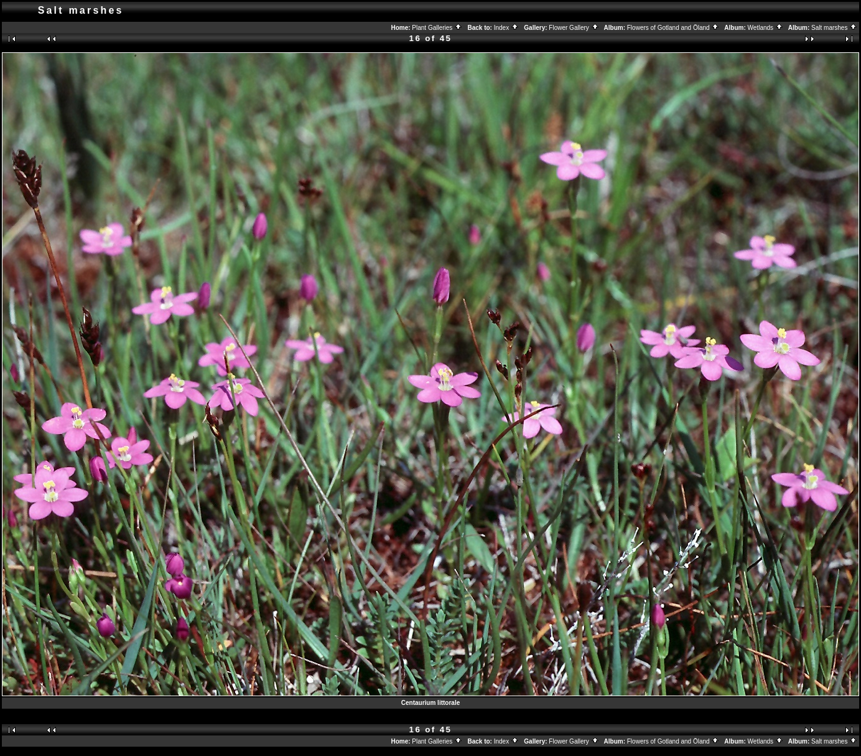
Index (506, 27)
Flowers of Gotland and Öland (673, 27)
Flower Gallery (573, 27)
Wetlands (765, 27)
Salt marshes (834, 27)
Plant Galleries (437, 27)
